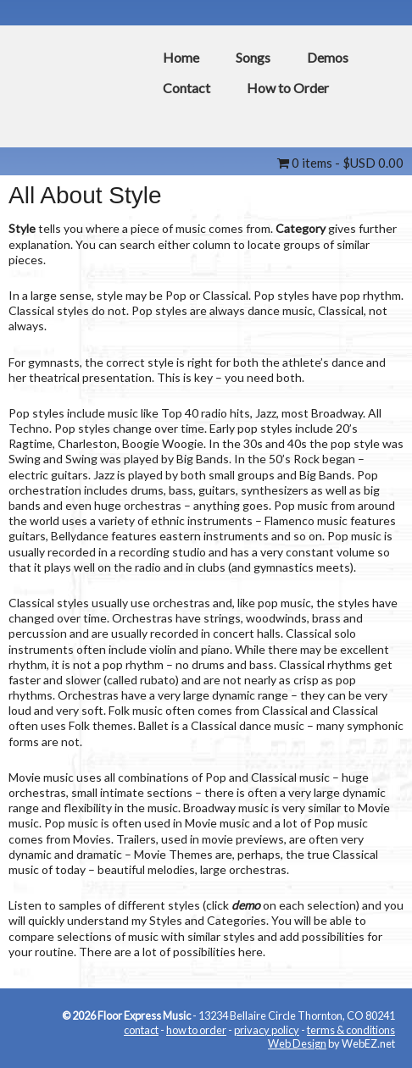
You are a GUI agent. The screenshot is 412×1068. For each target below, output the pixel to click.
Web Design (297, 1043)
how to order (196, 1030)
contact (141, 1030)
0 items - (340, 162)
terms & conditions (351, 1030)
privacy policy (266, 1030)
